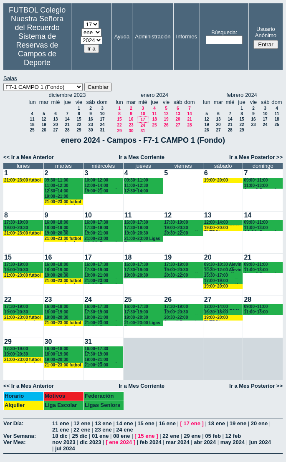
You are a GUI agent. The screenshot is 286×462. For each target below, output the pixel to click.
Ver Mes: (14, 442)
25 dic (79, 436)
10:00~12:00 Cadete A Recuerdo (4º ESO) (102, 180)
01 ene (100, 436)
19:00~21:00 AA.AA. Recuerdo (62, 196)
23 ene (103, 430)
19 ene (238, 423)
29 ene (192, 436)
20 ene (259, 423)
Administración (152, 36)
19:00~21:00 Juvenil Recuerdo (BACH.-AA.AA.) (101, 233)
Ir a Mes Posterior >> (256, 157)
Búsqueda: (224, 32)
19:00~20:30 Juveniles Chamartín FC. (18, 228)
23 (90, 124)
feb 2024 (151, 442)
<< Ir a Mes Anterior (28, 157)
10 (102, 113)
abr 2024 (205, 442)
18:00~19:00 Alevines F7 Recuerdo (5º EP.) (62, 228)
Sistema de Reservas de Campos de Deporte (37, 49)
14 (67, 119)
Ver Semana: (19, 436)
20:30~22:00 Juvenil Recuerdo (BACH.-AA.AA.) (181, 233)
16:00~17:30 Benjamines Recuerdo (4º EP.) (101, 222)
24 (102, 124)
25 (32, 130)
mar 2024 (177, 442)
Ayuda (122, 36)
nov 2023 (64, 442)
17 (102, 119)
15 (78, 119)
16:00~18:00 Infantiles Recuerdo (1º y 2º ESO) (62, 222)
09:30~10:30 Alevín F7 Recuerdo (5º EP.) (222, 265)
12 (43, 119)
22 (78, 124)
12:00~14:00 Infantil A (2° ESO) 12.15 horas (222, 222)
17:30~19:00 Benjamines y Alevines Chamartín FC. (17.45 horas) (98, 228)
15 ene (145, 423)
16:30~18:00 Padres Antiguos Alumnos (220, 312)
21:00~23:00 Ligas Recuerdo (142, 239)
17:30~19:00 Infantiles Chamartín (16, 222)
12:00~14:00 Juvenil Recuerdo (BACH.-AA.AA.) (101, 186)
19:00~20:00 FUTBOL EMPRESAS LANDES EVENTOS (216, 180)
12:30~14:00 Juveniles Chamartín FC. (59, 191)
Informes (186, 36)
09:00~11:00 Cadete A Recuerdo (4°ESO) (262, 265)
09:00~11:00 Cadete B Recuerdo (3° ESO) (262, 222)
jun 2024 (260, 442)
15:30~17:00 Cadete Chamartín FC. (222, 275)
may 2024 (232, 442)
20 (55, 124)
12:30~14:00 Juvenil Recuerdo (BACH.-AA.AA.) (141, 191)
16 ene (167, 423)
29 (78, 130)
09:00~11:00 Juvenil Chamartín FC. (262, 180)
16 (90, 119)
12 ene (81, 423)
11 (32, 119)
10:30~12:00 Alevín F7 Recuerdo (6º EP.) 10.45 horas (222, 270)
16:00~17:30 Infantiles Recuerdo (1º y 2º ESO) (141, 222)
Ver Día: (13, 423)
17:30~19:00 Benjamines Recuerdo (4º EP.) (181, 222)
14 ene (124, 423)
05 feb (213, 436)
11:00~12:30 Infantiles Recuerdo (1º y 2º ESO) (62, 186)
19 (43, 124)
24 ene (124, 430)
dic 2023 (90, 442)
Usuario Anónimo (265, 32)
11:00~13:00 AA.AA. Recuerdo (261, 228)
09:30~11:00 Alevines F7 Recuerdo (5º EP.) (62, 180)
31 (102, 130)
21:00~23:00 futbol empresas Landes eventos (22, 180)
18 (32, 124)
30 (90, 130)
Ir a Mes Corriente (142, 157)
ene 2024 (120, 442)
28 (67, 130)
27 (55, 130)
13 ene (103, 423)
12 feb (233, 436)
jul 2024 (65, 448)
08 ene (121, 436)
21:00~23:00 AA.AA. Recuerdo (101, 239)
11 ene (60, 423)
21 (67, 124)
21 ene (60, 430)
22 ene (81, 430)
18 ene (216, 423)
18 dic (60, 436)
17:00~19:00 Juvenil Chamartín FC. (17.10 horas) (222, 281)
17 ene (192, 423)
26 (43, 130)
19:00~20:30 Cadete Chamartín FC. (182, 228)
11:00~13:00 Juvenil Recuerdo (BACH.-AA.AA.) (261, 186)
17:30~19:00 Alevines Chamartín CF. (138, 228)
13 (55, 119)
